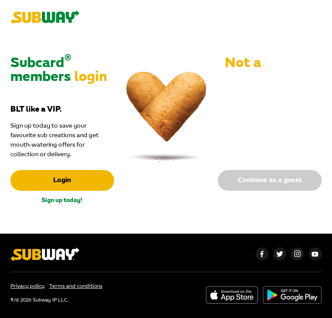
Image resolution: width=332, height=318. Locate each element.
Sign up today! (62, 200)
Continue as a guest (270, 180)
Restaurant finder (227, 17)
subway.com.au (300, 17)
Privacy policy (27, 286)
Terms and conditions (75, 286)
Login (62, 180)
